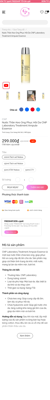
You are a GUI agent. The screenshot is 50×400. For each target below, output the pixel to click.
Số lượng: (6, 179)
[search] (45, 22)
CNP (4, 119)
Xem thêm (25, 335)
